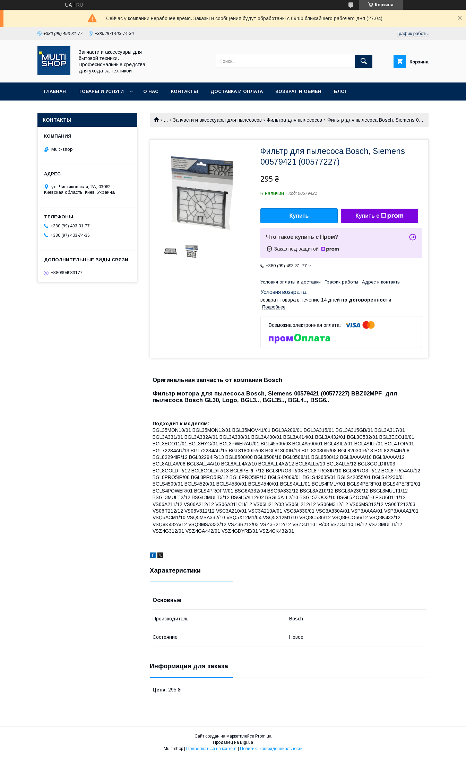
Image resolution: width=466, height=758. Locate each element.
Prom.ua (263, 736)
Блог (340, 91)
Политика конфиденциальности (271, 748)
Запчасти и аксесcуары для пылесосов (217, 120)
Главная (55, 91)
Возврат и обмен (298, 91)
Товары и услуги (101, 91)
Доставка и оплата (236, 91)
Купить (299, 216)
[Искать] (363, 61)
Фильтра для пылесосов (294, 120)
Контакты (184, 91)
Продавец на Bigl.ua (233, 742)
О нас (150, 91)
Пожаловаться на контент (211, 748)
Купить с (379, 216)
